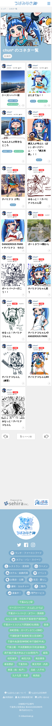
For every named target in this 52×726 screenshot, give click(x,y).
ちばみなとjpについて (15, 693)
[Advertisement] (26, 468)
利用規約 (8, 697)
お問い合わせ (42, 697)
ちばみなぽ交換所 (38, 693)
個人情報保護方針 (24, 697)
